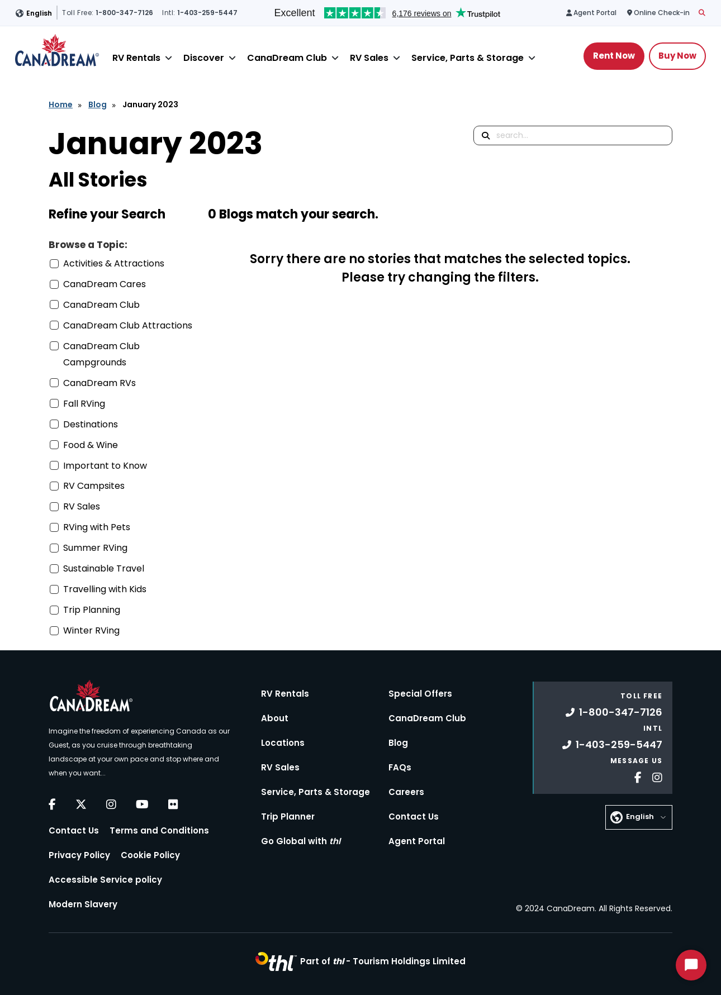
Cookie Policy (150, 855)
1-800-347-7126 (614, 712)
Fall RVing (84, 403)
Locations (283, 743)
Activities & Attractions (113, 263)
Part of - (383, 961)
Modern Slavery (83, 904)
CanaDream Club (287, 57)
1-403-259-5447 (612, 744)
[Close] (168, 58)
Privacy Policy (79, 855)
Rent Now (614, 55)
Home (61, 104)
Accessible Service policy (105, 879)
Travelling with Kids (104, 589)
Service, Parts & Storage (467, 57)
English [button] (39, 13)
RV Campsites (94, 485)
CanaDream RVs (99, 383)
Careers (406, 792)
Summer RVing (95, 547)
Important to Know (105, 465)
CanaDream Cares (104, 284)
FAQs (399, 767)
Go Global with (300, 841)
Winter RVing (91, 630)
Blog (97, 104)
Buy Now (677, 55)
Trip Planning (91, 609)
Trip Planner (288, 816)
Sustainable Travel (103, 568)
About (274, 718)
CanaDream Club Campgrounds (101, 354)
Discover (203, 57)
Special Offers (420, 693)
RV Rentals (136, 57)
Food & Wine (90, 445)
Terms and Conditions (159, 830)
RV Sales (369, 57)
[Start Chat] (691, 965)
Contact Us (74, 830)
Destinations (90, 424)
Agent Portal (416, 841)
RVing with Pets (96, 527)
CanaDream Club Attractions (127, 325)
